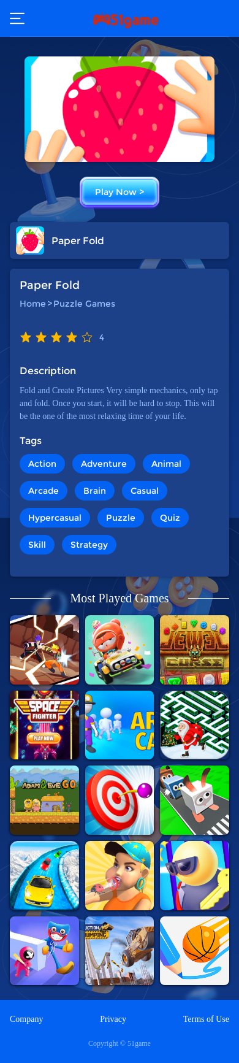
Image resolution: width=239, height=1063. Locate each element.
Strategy (89, 544)
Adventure (104, 463)
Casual (145, 490)
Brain (94, 490)
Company (26, 1019)
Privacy (113, 1019)
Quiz (170, 517)
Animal (166, 463)
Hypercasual (55, 517)
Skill (37, 544)
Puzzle (120, 517)
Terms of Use (206, 1019)
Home (33, 303)
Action (42, 463)
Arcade (43, 490)
